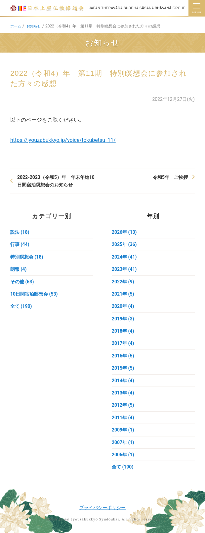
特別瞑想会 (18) (26, 257)
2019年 (123, 318)
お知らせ (35, 26)
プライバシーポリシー (102, 507)
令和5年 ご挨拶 (170, 177)
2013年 (123, 392)
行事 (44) (19, 244)
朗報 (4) (18, 269)
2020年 (123, 306)
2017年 (123, 343)
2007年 (123, 442)
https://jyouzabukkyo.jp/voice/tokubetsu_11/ (63, 140)
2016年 (123, 355)
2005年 (123, 454)
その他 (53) (22, 281)
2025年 (124, 244)
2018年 (123, 331)
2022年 (123, 281)
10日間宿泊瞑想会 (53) (34, 294)
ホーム (16, 26)
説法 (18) (19, 232)
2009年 (123, 429)
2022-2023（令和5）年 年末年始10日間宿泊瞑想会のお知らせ (56, 181)
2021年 (123, 294)
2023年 (124, 269)
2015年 (123, 368)
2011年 (123, 417)
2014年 (123, 380)
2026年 (124, 232)
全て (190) (21, 306)
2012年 (123, 405)
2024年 (124, 257)
